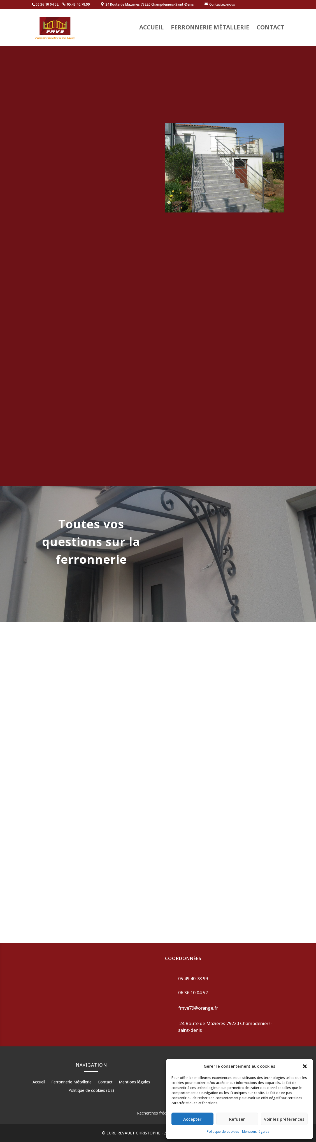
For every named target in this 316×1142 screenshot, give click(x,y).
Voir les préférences (284, 1119)
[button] (305, 1066)
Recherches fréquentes (158, 1113)
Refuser (237, 1119)
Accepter (192, 1119)
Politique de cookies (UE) (91, 1090)
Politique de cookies (223, 1131)
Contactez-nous (222, 5)
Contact (270, 28)
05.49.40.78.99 (78, 5)
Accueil (151, 28)
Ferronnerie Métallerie (210, 28)
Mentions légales (255, 1131)
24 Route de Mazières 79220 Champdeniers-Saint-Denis (149, 5)
